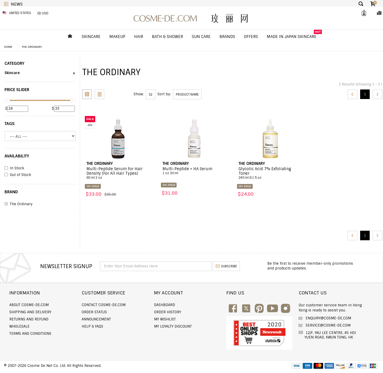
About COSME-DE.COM (29, 305)
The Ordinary (32, 47)
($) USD (42, 13)
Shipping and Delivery (30, 312)
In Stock (14, 168)
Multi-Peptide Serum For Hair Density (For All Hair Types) (118, 173)
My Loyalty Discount (173, 326)
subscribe (226, 266)
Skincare (91, 36)
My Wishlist (165, 319)
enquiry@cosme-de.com (328, 318)
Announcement (96, 319)
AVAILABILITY (17, 156)
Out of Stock (18, 175)
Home (8, 47)
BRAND (11, 192)
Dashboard (164, 305)
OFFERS (251, 36)
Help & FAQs (92, 326)
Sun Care (201, 36)
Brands (227, 36)
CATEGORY (14, 63)
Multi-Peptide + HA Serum (194, 170)
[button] (40, 75)
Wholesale (19, 326)
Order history (167, 312)
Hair (138, 36)
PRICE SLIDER (17, 89)
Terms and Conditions (30, 333)
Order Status (94, 312)
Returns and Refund (28, 319)
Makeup (117, 36)
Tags (10, 123)
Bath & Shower (167, 36)
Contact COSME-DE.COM (104, 305)
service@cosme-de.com (328, 325)
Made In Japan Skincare (292, 36)
